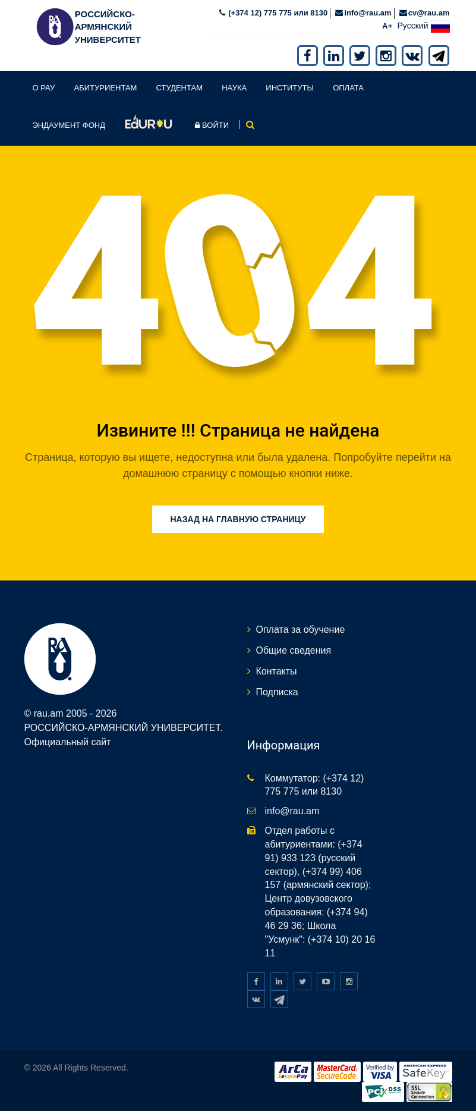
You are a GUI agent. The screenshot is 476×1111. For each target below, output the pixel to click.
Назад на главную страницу (237, 519)
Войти (212, 125)
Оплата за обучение (300, 629)
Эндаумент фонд (69, 125)
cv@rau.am (429, 12)
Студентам (179, 87)
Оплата (348, 87)
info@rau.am (367, 12)
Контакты (276, 671)
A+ (387, 25)
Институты (290, 87)
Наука (234, 87)
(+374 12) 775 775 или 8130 (277, 12)
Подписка (277, 692)
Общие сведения (294, 650)
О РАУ (44, 87)
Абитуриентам (105, 87)
